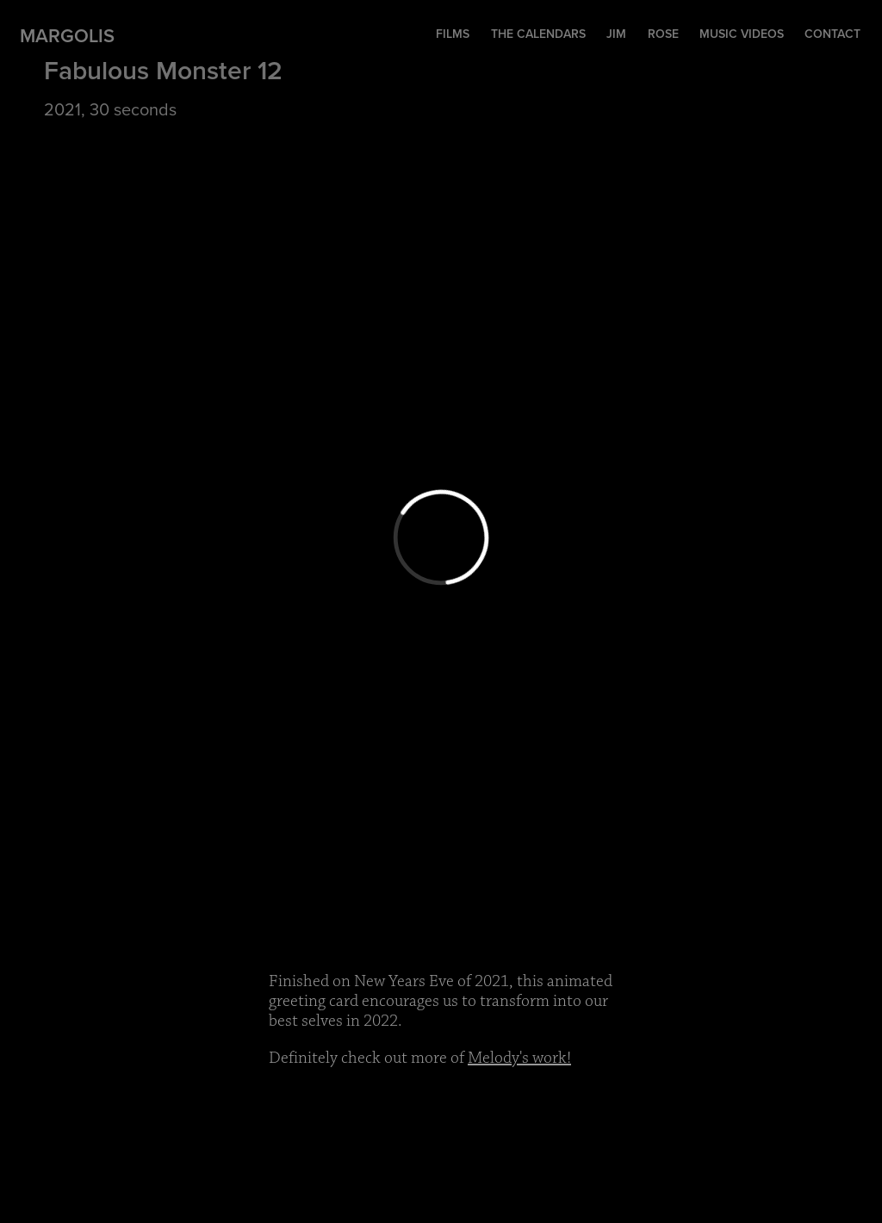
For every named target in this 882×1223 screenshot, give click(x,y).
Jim (616, 33)
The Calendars (538, 33)
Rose (663, 33)
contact (832, 33)
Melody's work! (519, 1058)
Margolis (67, 35)
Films (452, 33)
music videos (741, 33)
